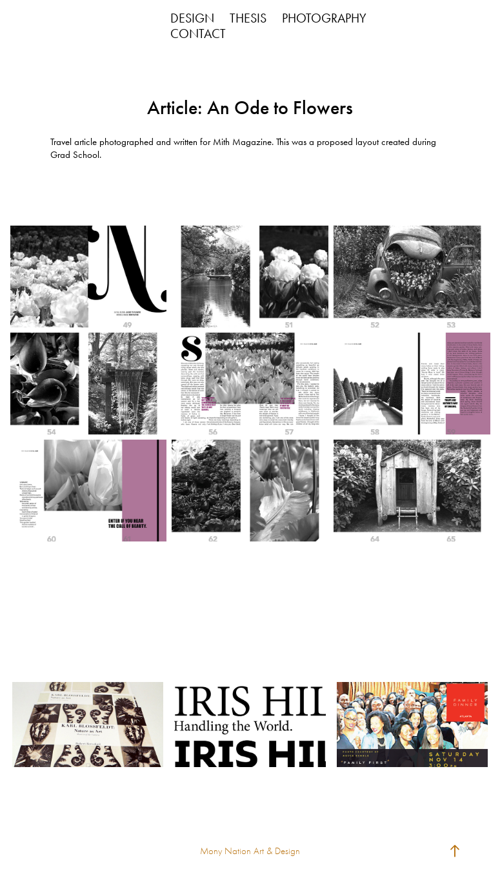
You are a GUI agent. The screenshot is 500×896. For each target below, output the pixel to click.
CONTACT (198, 33)
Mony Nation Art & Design (250, 851)
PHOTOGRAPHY (324, 18)
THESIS (248, 18)
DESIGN (192, 18)
